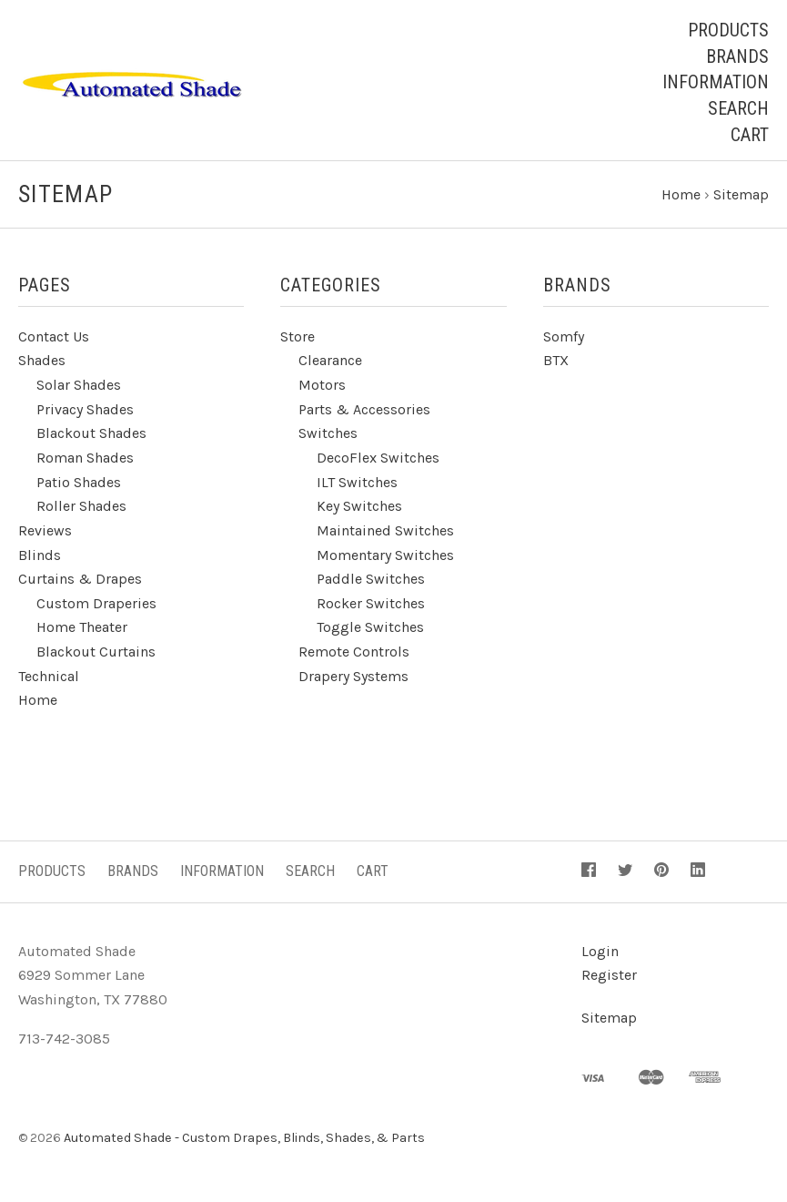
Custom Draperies (96, 607)
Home (37, 703)
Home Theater (81, 630)
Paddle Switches (371, 582)
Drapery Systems (353, 679)
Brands (737, 56)
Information (715, 82)
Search (738, 108)
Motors (322, 388)
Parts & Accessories (364, 412)
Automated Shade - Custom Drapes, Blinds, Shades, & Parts (244, 1141)
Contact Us (53, 340)
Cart (750, 135)
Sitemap (609, 1021)
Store (297, 340)
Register (609, 978)
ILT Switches (357, 485)
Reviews (45, 534)
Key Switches (359, 509)
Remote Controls (353, 655)
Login (600, 954)
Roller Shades (81, 509)
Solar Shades (78, 388)
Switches (328, 436)
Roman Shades (85, 461)
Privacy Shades (85, 412)
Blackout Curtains (96, 655)
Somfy (563, 340)
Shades (42, 363)
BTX (556, 363)
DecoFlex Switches (378, 461)
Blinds (39, 557)
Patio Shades (78, 485)
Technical (48, 679)
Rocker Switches (371, 607)
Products (728, 30)
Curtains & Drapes (80, 582)
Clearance (330, 363)
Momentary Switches (385, 557)
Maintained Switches (385, 534)
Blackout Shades (91, 436)
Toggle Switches (370, 630)
